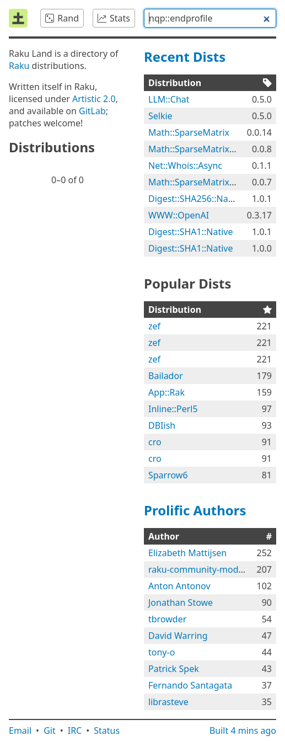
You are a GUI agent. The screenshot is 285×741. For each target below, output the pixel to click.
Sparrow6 (168, 475)
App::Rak (166, 392)
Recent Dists (184, 56)
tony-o (161, 652)
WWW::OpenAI (178, 215)
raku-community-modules (201, 569)
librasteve (168, 702)
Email (20, 730)
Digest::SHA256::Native (195, 199)
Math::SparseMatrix (188, 132)
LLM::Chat (169, 99)
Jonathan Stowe (180, 602)
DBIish (161, 425)
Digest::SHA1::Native (190, 232)
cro (155, 442)
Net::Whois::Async (185, 165)
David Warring (178, 636)
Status (107, 730)
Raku (19, 66)
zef (154, 326)
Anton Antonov (179, 586)
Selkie (160, 116)
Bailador (165, 376)
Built (242, 730)
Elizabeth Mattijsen (187, 553)
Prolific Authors (195, 510)
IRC (75, 730)
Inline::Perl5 (173, 409)
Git (50, 730)
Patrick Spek (173, 669)
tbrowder (167, 619)
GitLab (92, 111)
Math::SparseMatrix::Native (204, 149)
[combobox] (210, 18)
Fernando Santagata (190, 685)
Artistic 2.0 (94, 99)
